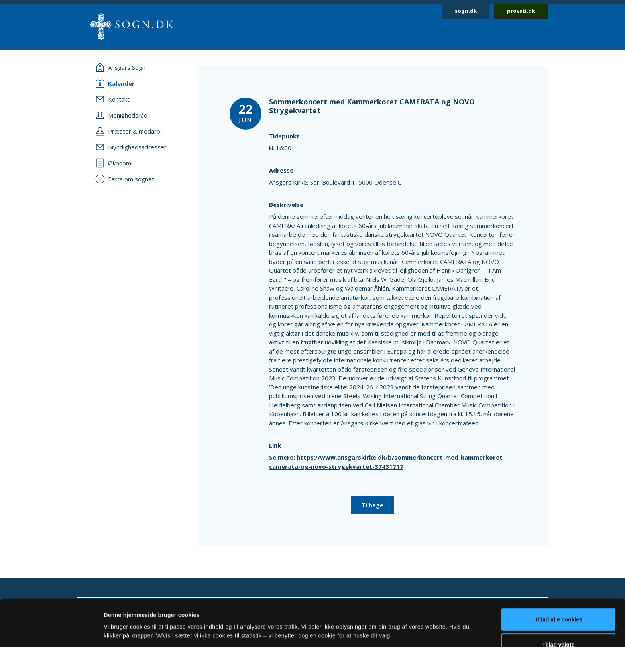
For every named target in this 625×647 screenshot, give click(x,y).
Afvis (558, 626)
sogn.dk (466, 10)
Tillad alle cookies (558, 576)
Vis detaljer (400, 617)
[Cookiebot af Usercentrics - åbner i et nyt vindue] (51, 631)
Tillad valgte (558, 601)
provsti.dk (521, 10)
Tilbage (372, 505)
